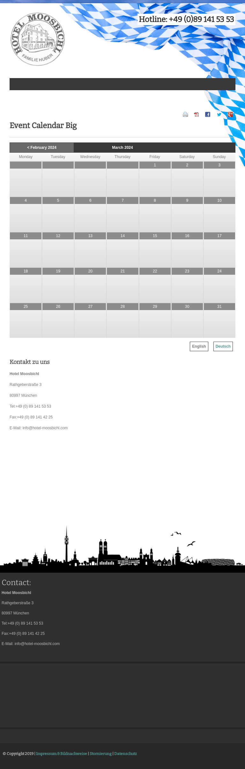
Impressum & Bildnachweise (61, 753)
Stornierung (101, 753)
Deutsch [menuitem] (223, 346)
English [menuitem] (199, 346)
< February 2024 (41, 147)
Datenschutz (125, 753)
